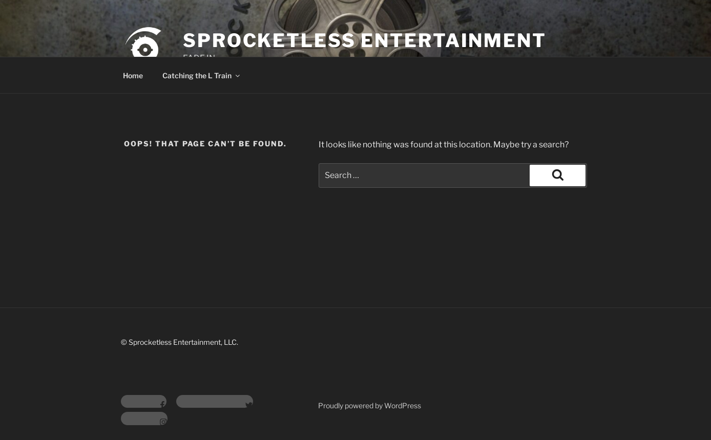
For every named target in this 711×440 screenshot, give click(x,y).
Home (133, 75)
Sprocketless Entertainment (365, 40)
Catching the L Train (201, 75)
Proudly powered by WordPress (369, 405)
